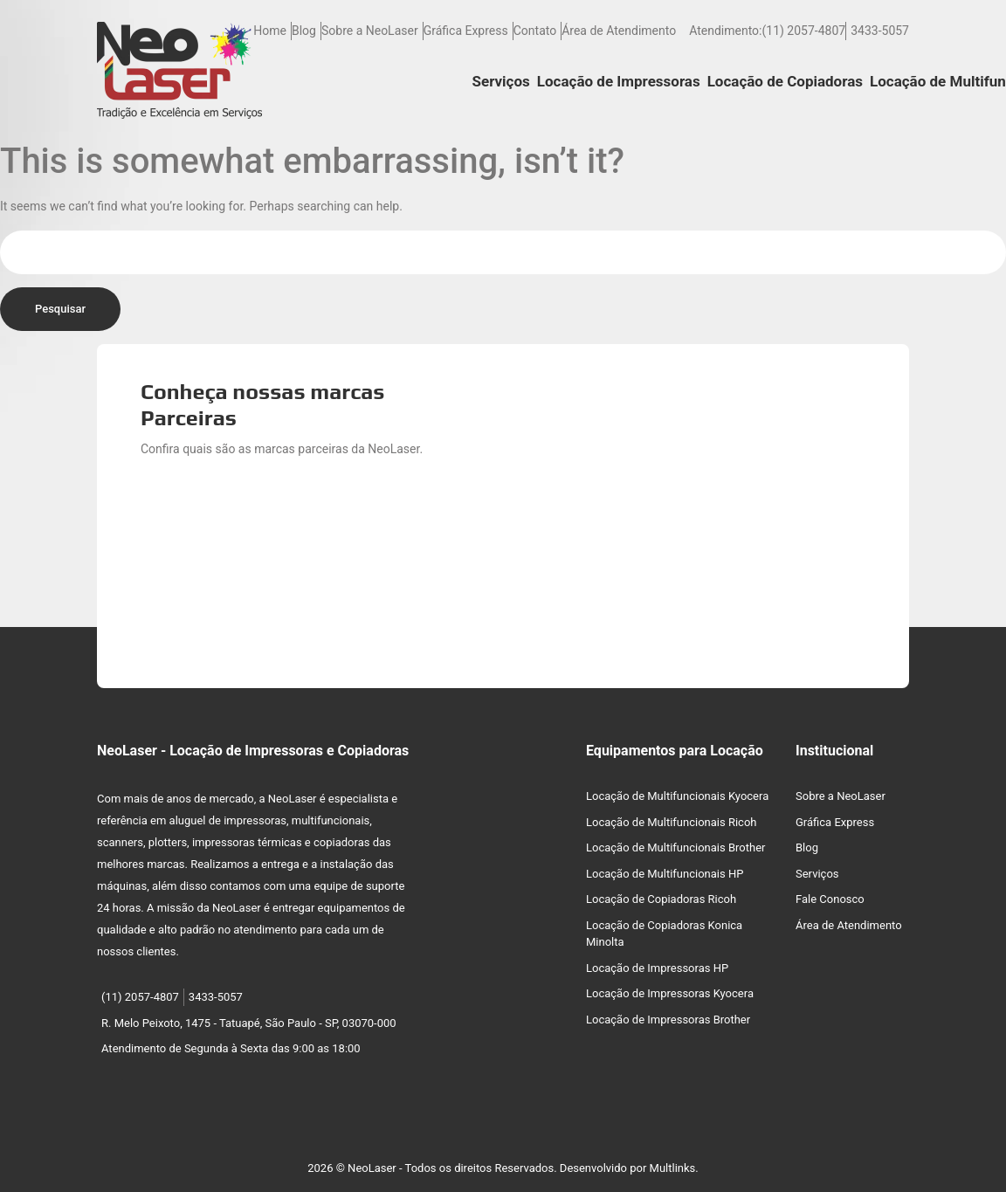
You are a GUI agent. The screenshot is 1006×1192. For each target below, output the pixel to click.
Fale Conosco (830, 899)
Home (269, 31)
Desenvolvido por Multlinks (628, 1168)
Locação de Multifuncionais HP (664, 873)
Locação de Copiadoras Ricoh (661, 899)
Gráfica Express (466, 31)
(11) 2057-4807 (803, 31)
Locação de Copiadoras (785, 81)
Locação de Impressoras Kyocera (670, 993)
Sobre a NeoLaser (369, 31)
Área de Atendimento (619, 31)
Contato (534, 31)
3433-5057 (880, 31)
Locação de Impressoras (618, 81)
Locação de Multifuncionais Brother (675, 847)
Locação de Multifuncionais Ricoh (671, 822)
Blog (304, 31)
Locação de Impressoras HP (657, 968)
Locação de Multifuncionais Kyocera (677, 796)
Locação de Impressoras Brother (668, 1019)
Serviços (500, 81)
